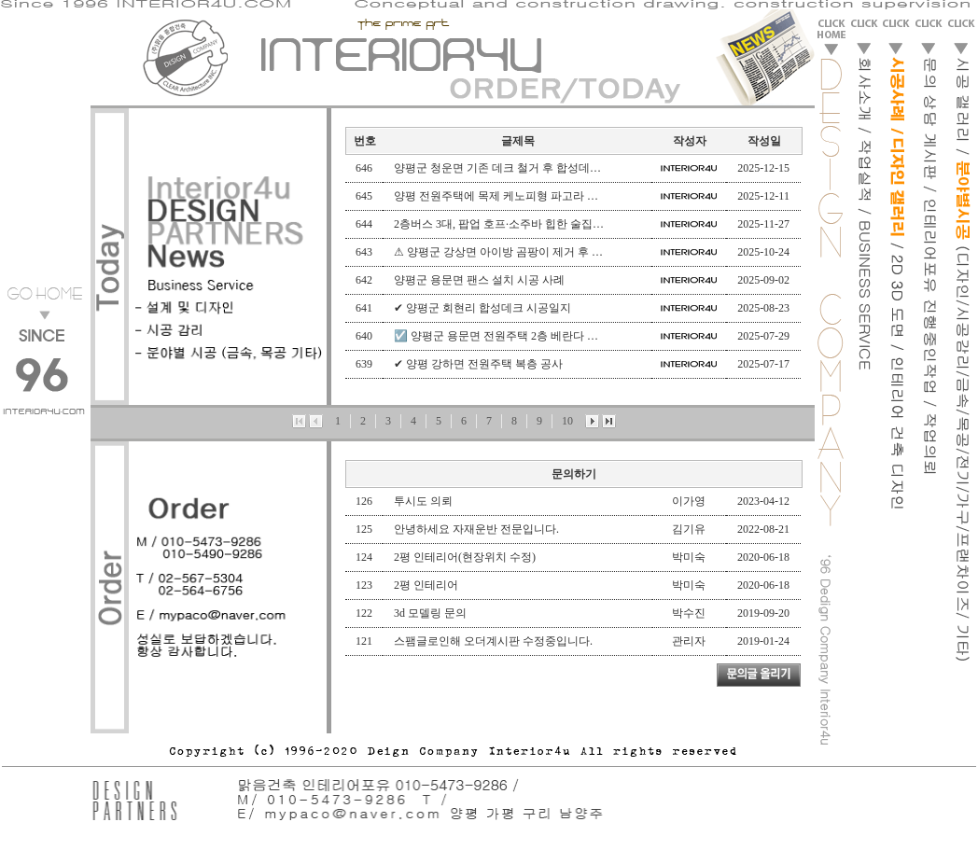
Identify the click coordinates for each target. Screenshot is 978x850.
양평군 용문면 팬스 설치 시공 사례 (479, 279)
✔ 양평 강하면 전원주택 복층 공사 (478, 363)
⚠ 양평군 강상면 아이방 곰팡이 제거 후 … (498, 251)
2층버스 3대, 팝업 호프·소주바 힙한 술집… (499, 223)
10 (567, 420)
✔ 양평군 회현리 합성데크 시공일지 (482, 307)
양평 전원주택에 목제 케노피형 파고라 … (496, 195)
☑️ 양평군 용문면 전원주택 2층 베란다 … (496, 335)
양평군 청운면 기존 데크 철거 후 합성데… (497, 167)
